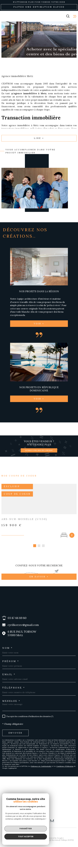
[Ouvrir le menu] (75, 16)
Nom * (7, 645)
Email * (9, 671)
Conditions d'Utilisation (64, 763)
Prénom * (10, 658)
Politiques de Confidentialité (41, 763)
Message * (11, 698)
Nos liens (55, 837)
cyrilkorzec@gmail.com (23, 621)
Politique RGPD (67, 837)
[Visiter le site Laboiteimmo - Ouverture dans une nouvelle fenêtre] (39, 830)
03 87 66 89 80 (17, 614)
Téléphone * (13, 684)
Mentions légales (36, 837)
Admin (47, 837)
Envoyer (15, 729)
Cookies (39, 839)
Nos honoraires (11, 837)
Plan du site (23, 837)
